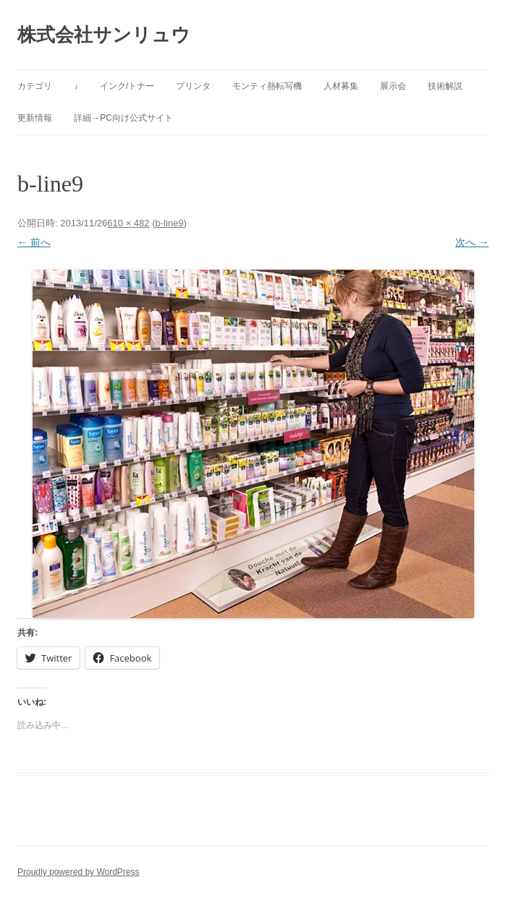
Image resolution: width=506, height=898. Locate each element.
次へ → (472, 242)
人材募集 (341, 86)
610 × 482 (128, 223)
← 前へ (34, 242)
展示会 (393, 86)
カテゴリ (34, 86)
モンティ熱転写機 (267, 86)
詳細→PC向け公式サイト (123, 118)
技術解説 (445, 86)
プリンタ (193, 86)
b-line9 (169, 223)
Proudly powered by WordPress (78, 872)
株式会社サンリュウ (103, 35)
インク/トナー (127, 86)
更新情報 (34, 118)
